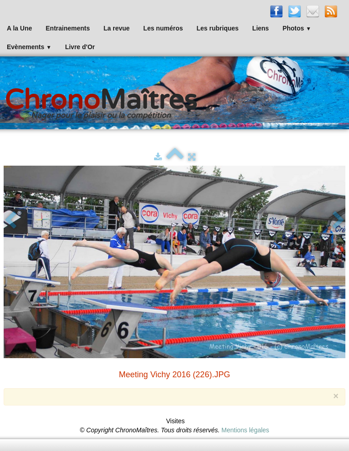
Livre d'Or (80, 47)
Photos (297, 28)
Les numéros (163, 28)
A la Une (19, 28)
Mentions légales (245, 430)
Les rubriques (217, 28)
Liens (260, 28)
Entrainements (68, 28)
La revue (117, 28)
